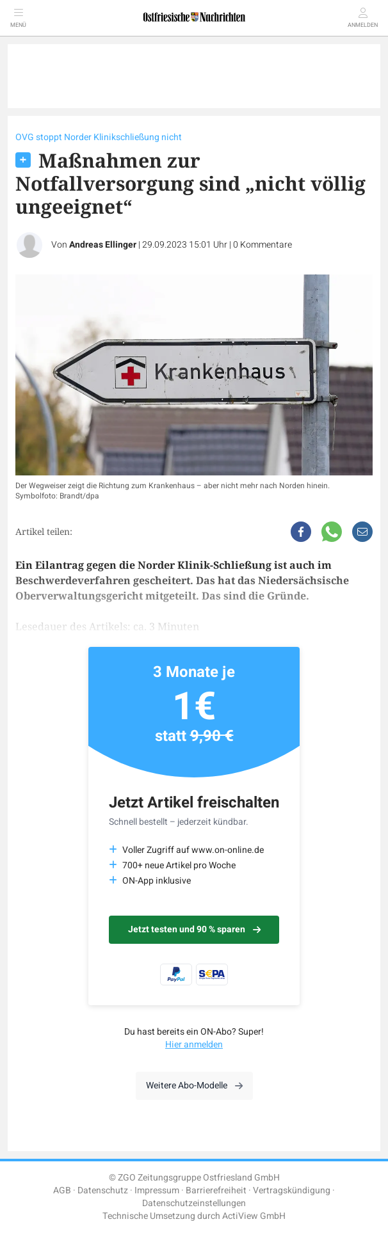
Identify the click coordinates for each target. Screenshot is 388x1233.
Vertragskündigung (291, 1190)
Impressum (156, 1190)
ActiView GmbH (254, 1216)
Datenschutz (102, 1190)
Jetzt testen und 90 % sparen (194, 929)
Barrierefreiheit (216, 1190)
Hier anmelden (194, 1044)
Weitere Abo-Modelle (194, 1085)
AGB (62, 1190)
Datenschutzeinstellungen (194, 1203)
